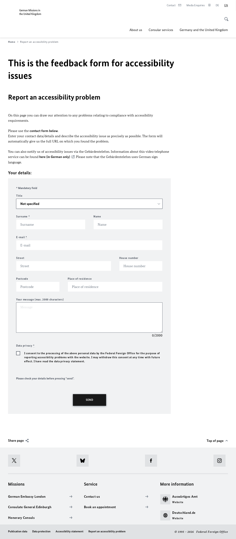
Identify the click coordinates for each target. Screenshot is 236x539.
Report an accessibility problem (106, 531)
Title (19, 195)
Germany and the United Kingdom (204, 30)
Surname (23, 216)
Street (20, 258)
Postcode (22, 278)
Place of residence (80, 278)
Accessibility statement (69, 531)
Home (13, 42)
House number (128, 258)
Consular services (161, 30)
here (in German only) (54, 157)
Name (97, 216)
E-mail (21, 237)
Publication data (17, 531)
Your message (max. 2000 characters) (40, 299)
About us (135, 30)
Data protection (41, 531)
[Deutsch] (217, 5)
